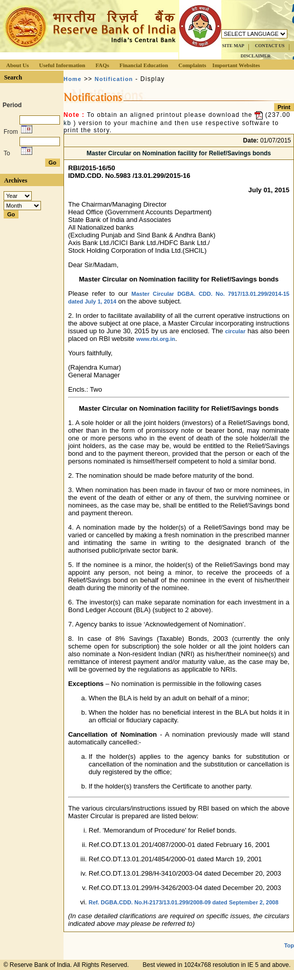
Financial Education (143, 65)
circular (235, 331)
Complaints (192, 65)
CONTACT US (270, 45)
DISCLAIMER (256, 55)
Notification (114, 79)
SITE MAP (233, 45)
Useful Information (62, 65)
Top (289, 945)
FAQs (102, 65)
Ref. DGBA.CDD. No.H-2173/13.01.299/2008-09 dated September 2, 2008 (184, 902)
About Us (17, 65)
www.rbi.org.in (155, 339)
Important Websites (236, 65)
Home (72, 79)
